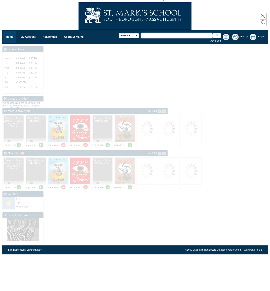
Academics (50, 36)
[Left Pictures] (159, 111)
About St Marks (74, 36)
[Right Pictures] (164, 111)
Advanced (215, 40)
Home (9, 36)
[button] (136, 36)
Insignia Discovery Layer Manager (25, 249)
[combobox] (126, 36)
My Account (28, 36)
